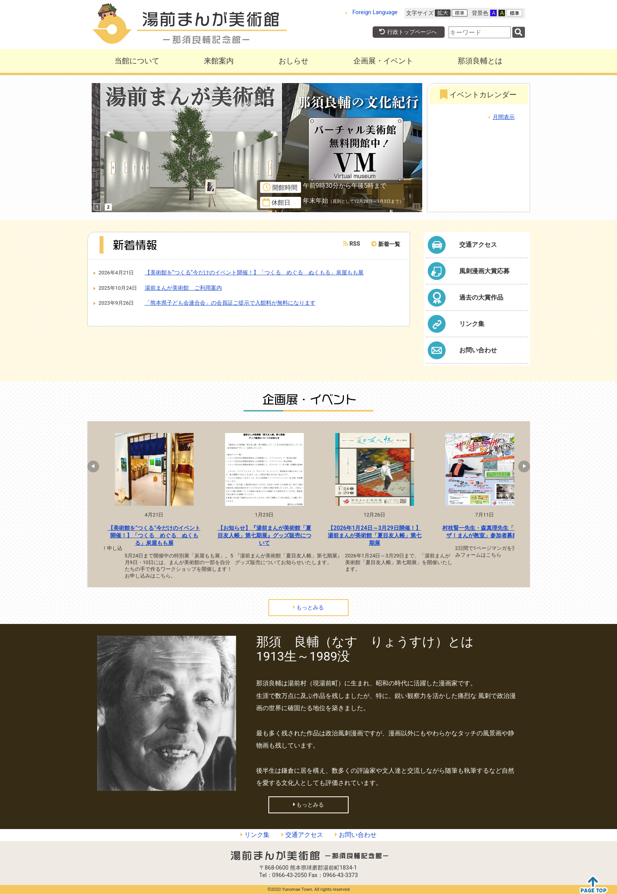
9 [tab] (343, 593)
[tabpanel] (154, 508)
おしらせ (293, 60)
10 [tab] (355, 593)
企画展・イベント (383, 60)
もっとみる (308, 607)
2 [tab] (261, 593)
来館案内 (219, 60)
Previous (97, 466)
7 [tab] (320, 593)
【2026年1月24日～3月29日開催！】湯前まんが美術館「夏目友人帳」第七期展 (374, 535)
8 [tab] (332, 593)
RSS (351, 244)
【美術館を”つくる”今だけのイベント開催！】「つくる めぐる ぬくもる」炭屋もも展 (154, 535)
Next (520, 466)
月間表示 (504, 117)
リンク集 (255, 834)
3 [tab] (273, 593)
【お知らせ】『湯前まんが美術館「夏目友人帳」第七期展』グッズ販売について (264, 535)
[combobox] (479, 32)
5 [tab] (296, 593)
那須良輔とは (480, 60)
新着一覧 (389, 244)
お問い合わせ (356, 834)
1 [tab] (249, 593)
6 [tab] (308, 593)
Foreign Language (375, 12)
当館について (137, 60)
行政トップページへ (408, 32)
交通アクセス (302, 834)
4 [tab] (284, 593)
